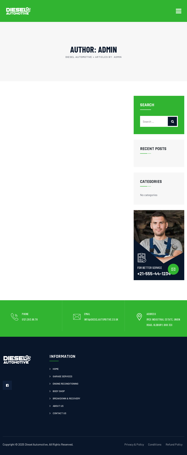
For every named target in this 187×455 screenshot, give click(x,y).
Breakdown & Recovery (66, 398)
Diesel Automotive (36, 444)
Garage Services (62, 376)
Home (56, 368)
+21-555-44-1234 (154, 273)
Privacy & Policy (134, 444)
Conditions (154, 444)
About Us (58, 405)
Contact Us (59, 413)
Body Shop (59, 391)
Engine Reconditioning (65, 383)
